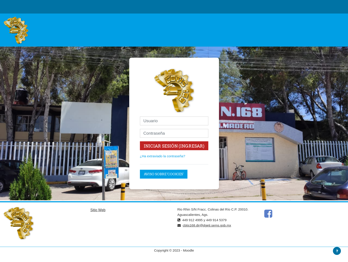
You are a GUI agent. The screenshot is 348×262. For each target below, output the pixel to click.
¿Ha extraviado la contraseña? (162, 156)
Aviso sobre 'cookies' (163, 174)
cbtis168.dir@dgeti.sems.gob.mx (207, 225)
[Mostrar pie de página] (337, 251)
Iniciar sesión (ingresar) (174, 146)
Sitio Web (97, 210)
